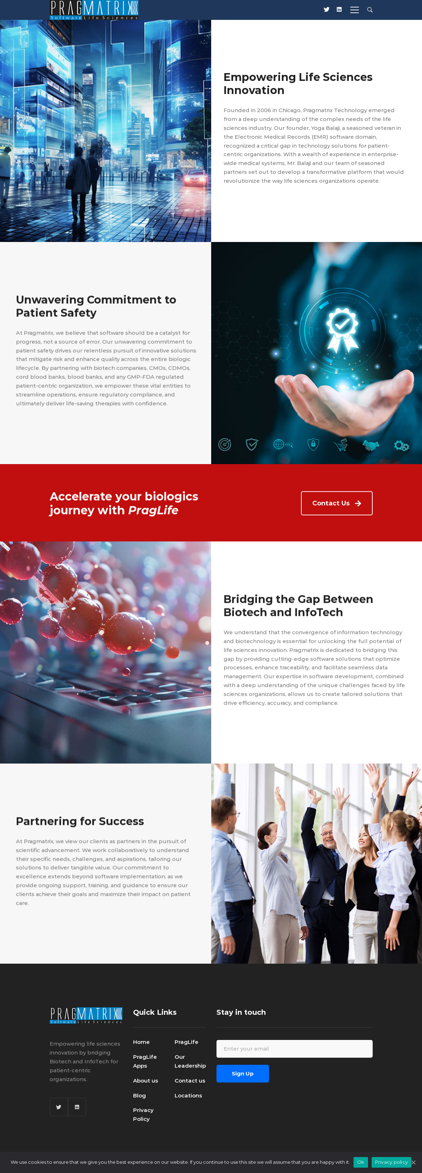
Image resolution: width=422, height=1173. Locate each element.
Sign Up (243, 1073)
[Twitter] (59, 1107)
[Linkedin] (339, 10)
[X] (327, 10)
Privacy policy (391, 1162)
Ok (361, 1162)
